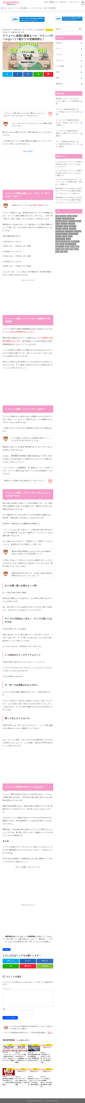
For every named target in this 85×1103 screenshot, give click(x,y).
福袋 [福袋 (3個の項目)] (62, 238)
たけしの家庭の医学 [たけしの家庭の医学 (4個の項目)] (61, 210)
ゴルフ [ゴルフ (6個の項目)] (66, 215)
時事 (57, 75)
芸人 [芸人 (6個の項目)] (57, 241)
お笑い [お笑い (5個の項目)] (75, 205)
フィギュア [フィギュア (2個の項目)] (77, 221)
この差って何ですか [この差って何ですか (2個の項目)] (68, 208)
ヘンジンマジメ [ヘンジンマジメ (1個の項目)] (73, 223)
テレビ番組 (60, 64)
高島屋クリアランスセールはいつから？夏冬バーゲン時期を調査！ (67, 97)
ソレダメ (59, 53)
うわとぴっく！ (41, 1100)
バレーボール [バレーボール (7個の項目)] (69, 221)
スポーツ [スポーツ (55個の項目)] (58, 218)
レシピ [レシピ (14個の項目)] (68, 228)
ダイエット (60, 59)
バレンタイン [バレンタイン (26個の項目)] (59, 221)
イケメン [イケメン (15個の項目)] (63, 213)
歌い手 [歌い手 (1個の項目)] (58, 238)
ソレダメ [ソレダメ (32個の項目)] (65, 218)
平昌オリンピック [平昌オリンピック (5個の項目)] (71, 233)
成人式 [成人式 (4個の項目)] (67, 236)
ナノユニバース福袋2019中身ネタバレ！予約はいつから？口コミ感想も (67, 116)
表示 (30, 151)
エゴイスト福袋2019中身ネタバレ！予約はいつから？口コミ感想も (67, 106)
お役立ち (7, 949)
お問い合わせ (63, 2)
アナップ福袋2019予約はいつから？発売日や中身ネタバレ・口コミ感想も (67, 136)
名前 (4, 1009)
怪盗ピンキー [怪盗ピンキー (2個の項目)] (59, 236)
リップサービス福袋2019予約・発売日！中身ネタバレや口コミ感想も (67, 126)
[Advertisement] (28, 94)
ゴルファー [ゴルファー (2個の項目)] (72, 215)
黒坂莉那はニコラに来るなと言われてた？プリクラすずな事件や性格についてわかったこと (68, 181)
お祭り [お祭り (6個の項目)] (69, 205)
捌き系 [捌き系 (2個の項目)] (72, 236)
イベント (59, 48)
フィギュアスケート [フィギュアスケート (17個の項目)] (61, 223)
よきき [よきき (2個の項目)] (79, 210)
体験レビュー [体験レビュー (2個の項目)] (75, 231)
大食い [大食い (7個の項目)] (62, 233)
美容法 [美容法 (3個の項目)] (76, 238)
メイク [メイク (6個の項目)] (64, 226)
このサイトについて (73, 2)
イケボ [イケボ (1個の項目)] (58, 213)
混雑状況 (59, 81)
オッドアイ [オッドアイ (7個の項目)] (71, 213)
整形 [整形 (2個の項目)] (77, 236)
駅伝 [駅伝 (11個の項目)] (65, 241)
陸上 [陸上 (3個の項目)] (61, 241)
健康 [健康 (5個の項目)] (57, 233)
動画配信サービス (53, 2)
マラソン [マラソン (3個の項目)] (58, 226)
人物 (57, 70)
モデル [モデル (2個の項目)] (70, 226)
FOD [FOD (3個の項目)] (57, 205)
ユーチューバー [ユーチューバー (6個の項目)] (60, 228)
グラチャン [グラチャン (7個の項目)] (59, 215)
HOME (46, 2)
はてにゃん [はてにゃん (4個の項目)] (72, 210)
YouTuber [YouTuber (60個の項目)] (63, 205)
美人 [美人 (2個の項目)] (67, 238)
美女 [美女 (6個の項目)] (71, 238)
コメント (6, 988)
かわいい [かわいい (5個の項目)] (58, 208)
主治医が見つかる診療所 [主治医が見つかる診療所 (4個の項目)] (63, 231)
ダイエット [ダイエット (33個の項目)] (72, 218)
